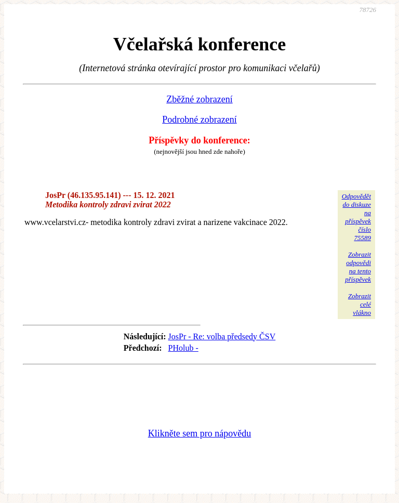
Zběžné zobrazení (199, 99)
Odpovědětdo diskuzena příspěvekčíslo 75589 (356, 217)
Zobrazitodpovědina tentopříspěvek (358, 266)
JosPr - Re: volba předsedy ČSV (222, 336)
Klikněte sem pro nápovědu (199, 433)
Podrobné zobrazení (199, 119)
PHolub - (183, 347)
